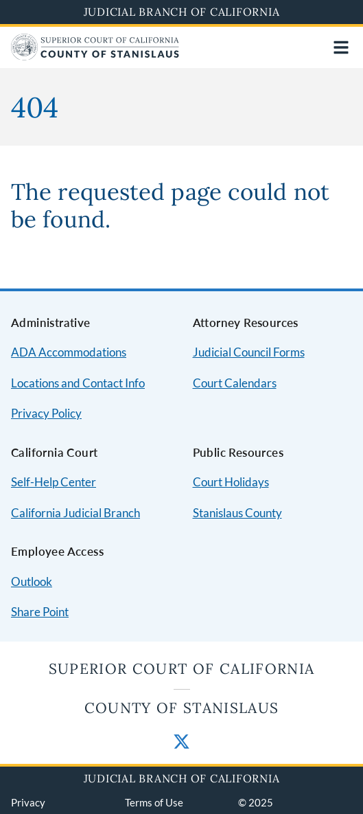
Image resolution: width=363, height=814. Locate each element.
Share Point (40, 611)
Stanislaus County (237, 513)
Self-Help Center (53, 482)
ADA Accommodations (68, 352)
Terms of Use (154, 802)
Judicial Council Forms (249, 352)
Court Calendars (235, 383)
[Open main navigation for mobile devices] (341, 47)
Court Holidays (231, 482)
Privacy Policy (46, 413)
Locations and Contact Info (78, 383)
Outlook (31, 581)
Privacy (28, 802)
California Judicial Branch (75, 513)
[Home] (95, 56)
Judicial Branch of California (182, 12)
